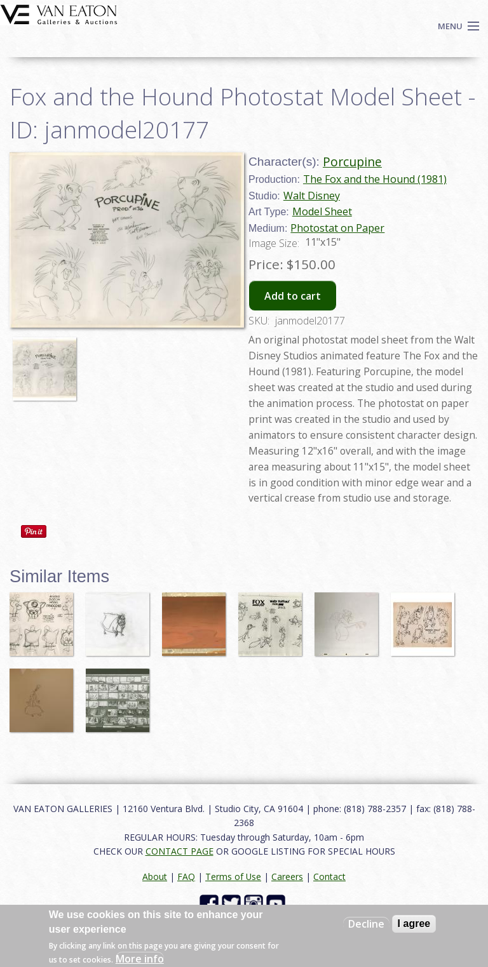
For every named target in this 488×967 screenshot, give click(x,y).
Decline (366, 924)
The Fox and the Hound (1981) (375, 179)
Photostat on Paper (337, 228)
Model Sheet (322, 211)
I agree (414, 923)
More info (140, 959)
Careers (287, 876)
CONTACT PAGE (180, 851)
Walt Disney (311, 196)
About (154, 876)
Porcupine (352, 161)
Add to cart (292, 296)
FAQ (186, 876)
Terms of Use (233, 876)
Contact (329, 876)
